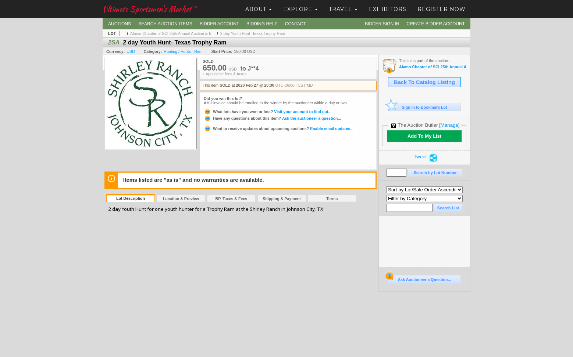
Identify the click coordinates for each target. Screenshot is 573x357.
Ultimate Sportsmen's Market (150, 9)
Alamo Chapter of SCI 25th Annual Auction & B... (172, 33)
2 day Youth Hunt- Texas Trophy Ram (252, 33)
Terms (332, 198)
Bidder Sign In (382, 23)
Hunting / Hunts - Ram (183, 51)
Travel (343, 9)
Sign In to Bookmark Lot (417, 107)
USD (131, 51)
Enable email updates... (278, 128)
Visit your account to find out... (267, 111)
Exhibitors (387, 9)
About (258, 9)
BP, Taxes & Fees (232, 198)
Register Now (441, 9)
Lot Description (130, 198)
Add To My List (424, 136)
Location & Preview (181, 198)
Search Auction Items (165, 23)
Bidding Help (262, 23)
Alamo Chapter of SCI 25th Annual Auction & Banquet (432, 67)
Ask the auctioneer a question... (272, 118)
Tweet (420, 156)
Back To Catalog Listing (424, 82)
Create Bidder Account (436, 23)
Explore (300, 9)
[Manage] (449, 125)
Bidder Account (219, 23)
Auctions (119, 23)
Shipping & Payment (282, 198)
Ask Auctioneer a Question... (419, 278)
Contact (295, 23)
